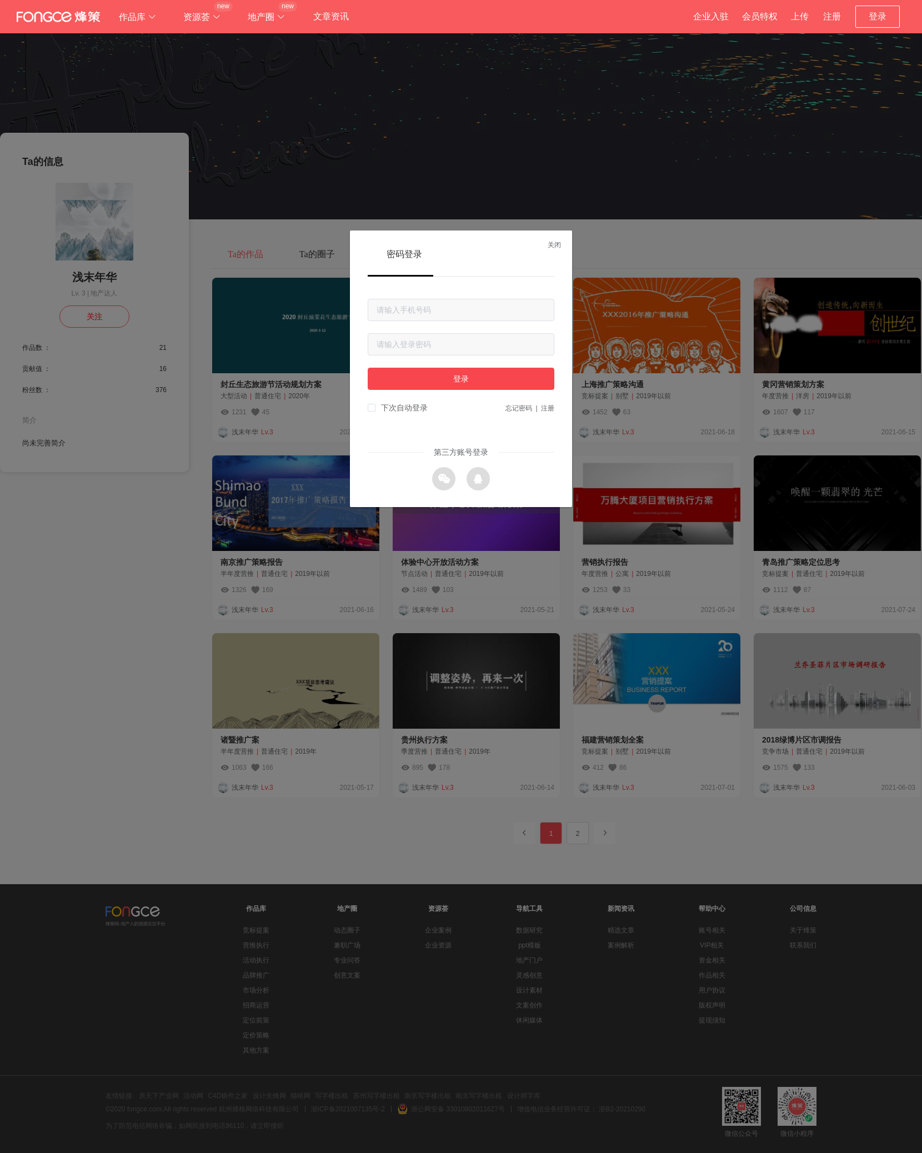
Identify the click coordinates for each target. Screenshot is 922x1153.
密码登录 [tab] (404, 254)
